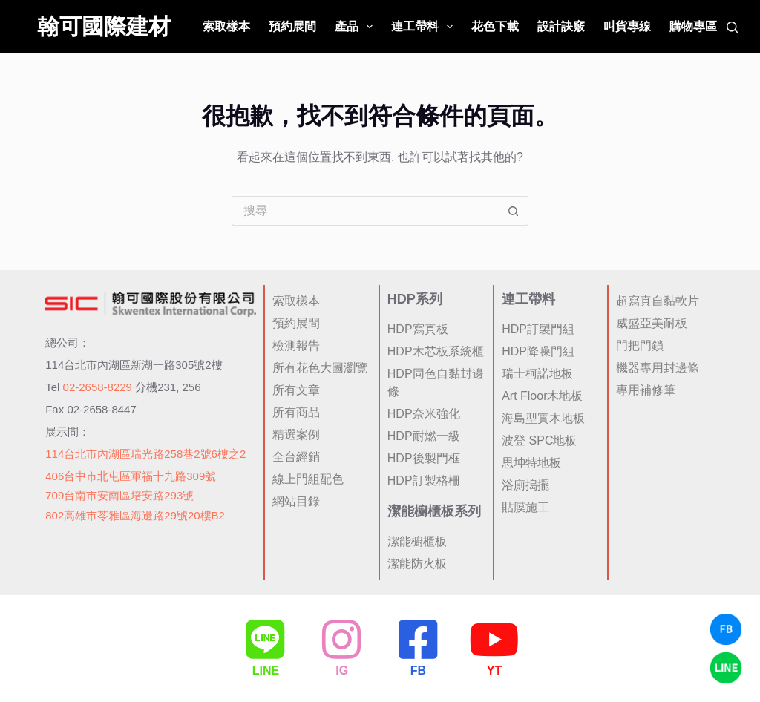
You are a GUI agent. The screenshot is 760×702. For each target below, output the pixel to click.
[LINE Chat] (726, 668)
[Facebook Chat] (726, 629)
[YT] (494, 639)
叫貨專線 (627, 26)
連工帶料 (425, 27)
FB (418, 670)
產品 (357, 27)
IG (341, 670)
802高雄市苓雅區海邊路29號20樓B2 (135, 515)
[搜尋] (732, 27)
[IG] (342, 639)
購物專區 (693, 26)
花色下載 (495, 26)
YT (494, 670)
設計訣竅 (561, 26)
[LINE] (265, 639)
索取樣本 (226, 26)
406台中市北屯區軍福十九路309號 (130, 476)
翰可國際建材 (104, 26)
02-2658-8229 (97, 387)
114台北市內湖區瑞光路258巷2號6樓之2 (145, 453)
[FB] (418, 639)
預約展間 (292, 26)
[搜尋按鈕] (513, 211)
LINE (265, 670)
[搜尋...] (365, 211)
